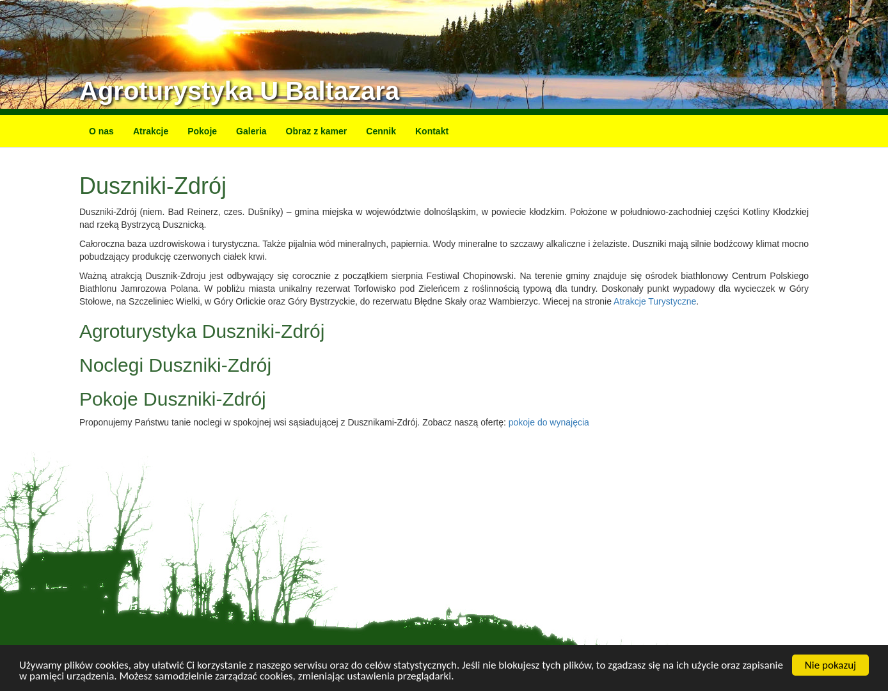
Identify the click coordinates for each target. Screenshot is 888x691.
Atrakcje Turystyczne (655, 301)
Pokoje (202, 131)
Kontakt (431, 131)
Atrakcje (150, 131)
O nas (101, 131)
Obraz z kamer (316, 131)
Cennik (381, 131)
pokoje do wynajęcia (549, 422)
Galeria (251, 131)
